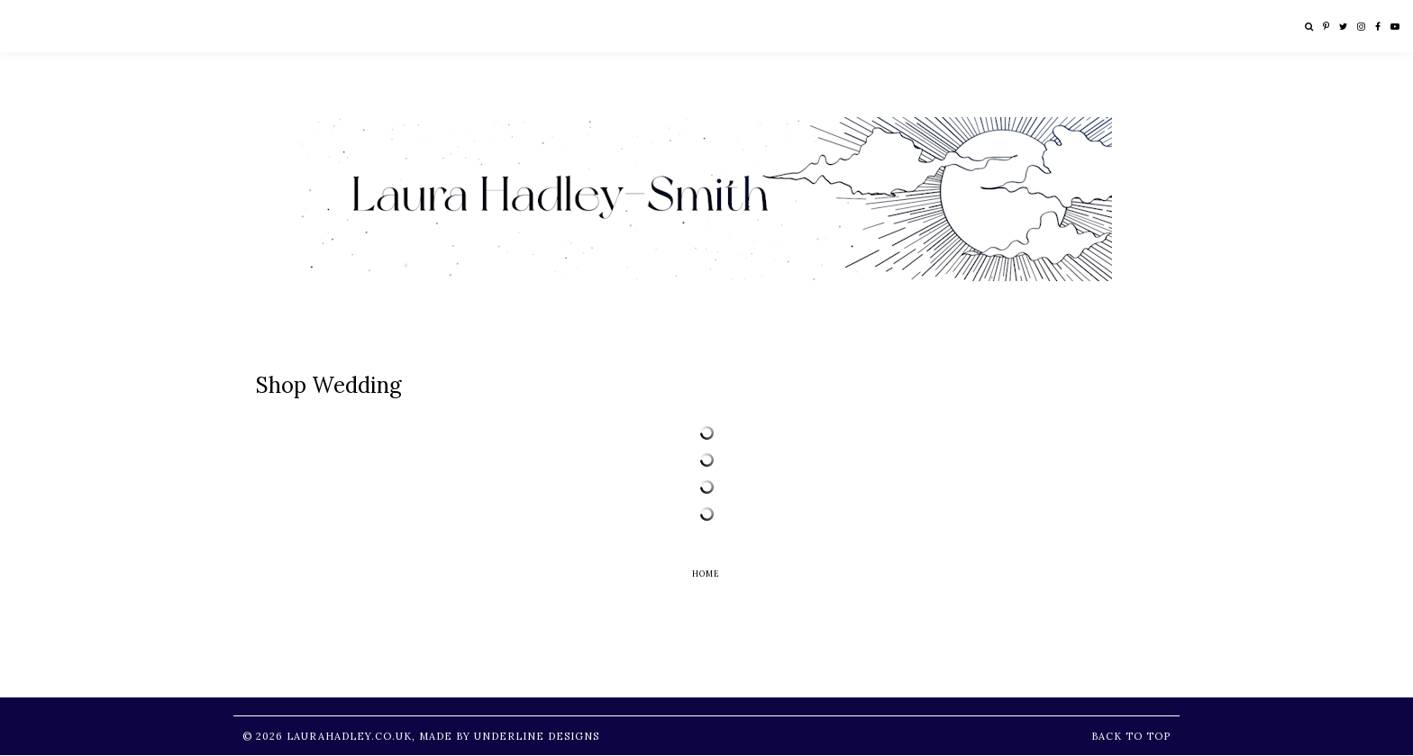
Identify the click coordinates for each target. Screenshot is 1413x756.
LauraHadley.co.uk (349, 736)
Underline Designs (536, 736)
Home (706, 573)
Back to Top (1131, 736)
